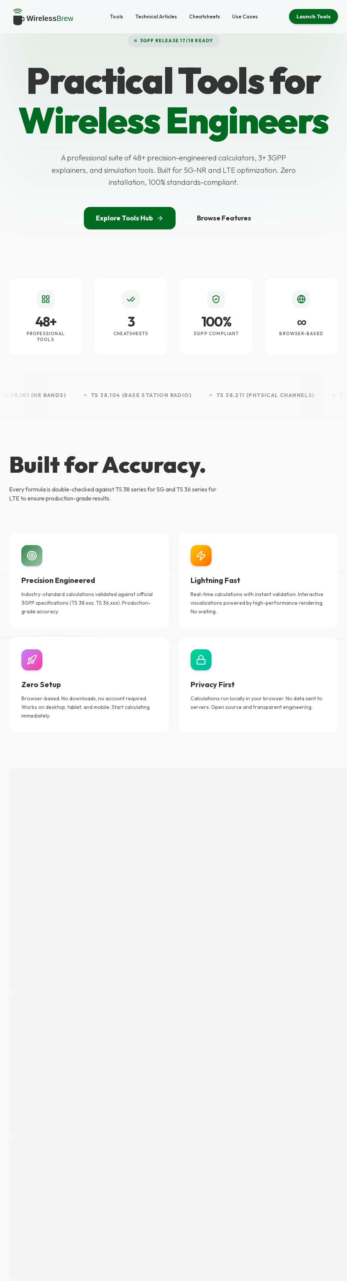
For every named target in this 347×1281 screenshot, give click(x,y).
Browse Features (224, 218)
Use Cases (245, 16)
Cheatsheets (204, 16)
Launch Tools (313, 16)
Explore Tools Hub (130, 218)
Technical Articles (156, 16)
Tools (116, 16)
